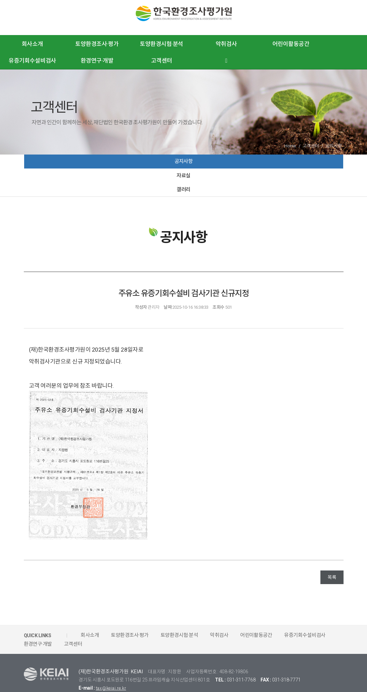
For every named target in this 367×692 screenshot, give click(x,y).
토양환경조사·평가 (97, 44)
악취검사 (226, 44)
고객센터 (161, 60)
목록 (332, 555)
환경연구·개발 (97, 60)
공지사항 (77, 164)
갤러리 (290, 164)
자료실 (183, 164)
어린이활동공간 (291, 44)
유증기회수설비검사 (32, 60)
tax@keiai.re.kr (113, 666)
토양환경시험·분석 (161, 44)
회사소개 (32, 44)
